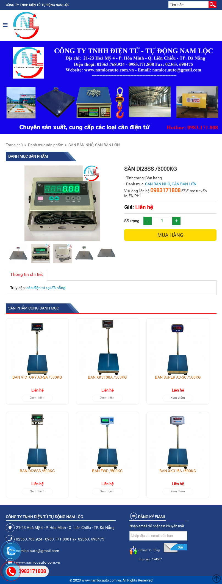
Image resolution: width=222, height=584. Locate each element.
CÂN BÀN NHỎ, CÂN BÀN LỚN (94, 145)
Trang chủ (14, 145)
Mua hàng (170, 235)
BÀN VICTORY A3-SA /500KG (37, 377)
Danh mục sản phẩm (45, 145)
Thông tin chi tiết (26, 274)
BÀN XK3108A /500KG (107, 377)
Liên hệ (138, 207)
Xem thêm (37, 398)
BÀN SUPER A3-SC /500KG (178, 377)
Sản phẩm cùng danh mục (33, 308)
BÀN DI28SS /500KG (37, 471)
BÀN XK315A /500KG (177, 471)
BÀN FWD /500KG (107, 471)
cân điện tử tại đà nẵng (45, 288)
